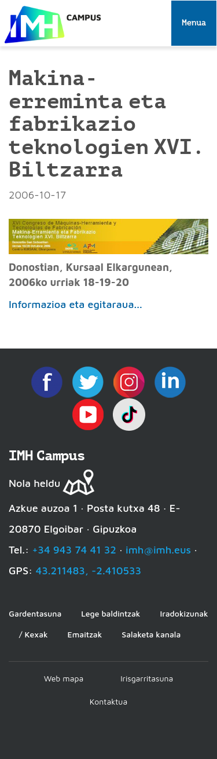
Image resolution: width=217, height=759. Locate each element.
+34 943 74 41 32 (74, 550)
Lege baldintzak (110, 613)
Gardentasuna (35, 613)
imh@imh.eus (158, 550)
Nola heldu (34, 483)
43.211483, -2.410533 (88, 570)
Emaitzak (85, 634)
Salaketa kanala (151, 634)
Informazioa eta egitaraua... (75, 304)
